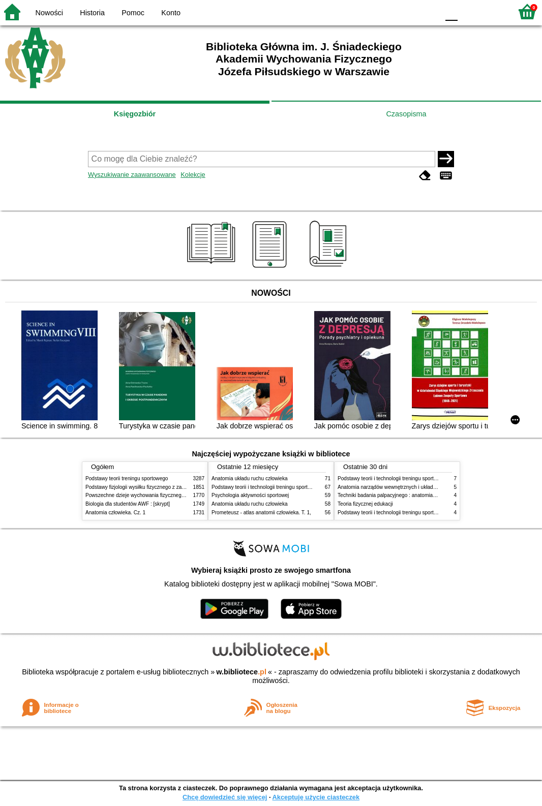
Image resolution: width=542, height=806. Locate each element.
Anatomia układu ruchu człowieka (250, 478)
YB (407, 11)
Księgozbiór (135, 114)
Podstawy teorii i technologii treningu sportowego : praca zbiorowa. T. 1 (418, 512)
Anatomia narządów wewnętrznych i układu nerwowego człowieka (412, 487)
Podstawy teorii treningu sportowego (126, 478)
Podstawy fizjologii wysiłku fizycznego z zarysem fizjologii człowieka (162, 487)
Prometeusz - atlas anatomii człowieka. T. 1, (261, 512)
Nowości (49, 13)
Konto (170, 13)
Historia (92, 13)
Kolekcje (192, 174)
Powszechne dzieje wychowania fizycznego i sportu (143, 495)
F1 (469, 11)
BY (428, 11)
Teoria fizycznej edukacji (365, 504)
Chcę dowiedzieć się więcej (225, 797)
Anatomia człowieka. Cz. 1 (115, 512)
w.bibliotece (241, 672)
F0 (451, 11)
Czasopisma (406, 114)
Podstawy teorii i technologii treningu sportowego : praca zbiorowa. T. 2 (292, 487)
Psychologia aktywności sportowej (250, 495)
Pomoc (133, 13)
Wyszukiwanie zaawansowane (132, 174)
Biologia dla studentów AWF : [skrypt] (127, 504)
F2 (492, 11)
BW (387, 11)
